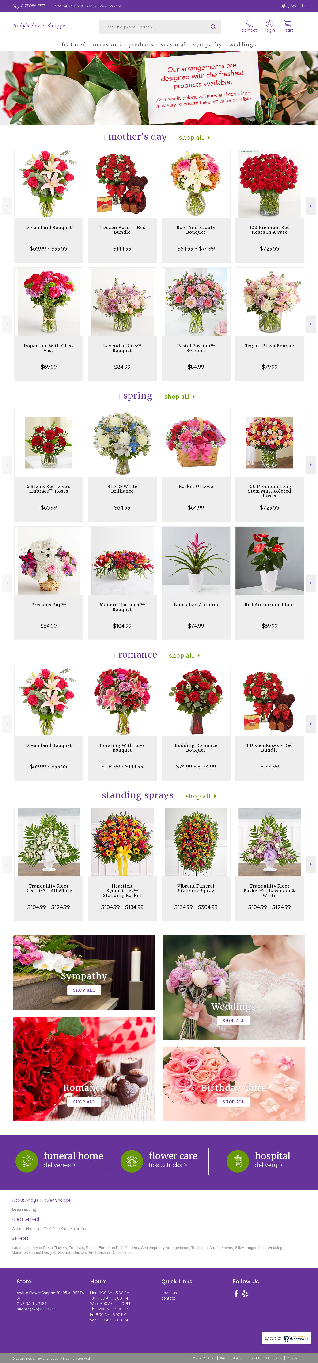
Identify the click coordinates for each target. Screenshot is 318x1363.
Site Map (293, 1358)
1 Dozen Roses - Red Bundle (122, 230)
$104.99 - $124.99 (48, 907)
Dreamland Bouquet (49, 227)
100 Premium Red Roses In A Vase (269, 230)
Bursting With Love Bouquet (122, 748)
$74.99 (196, 625)
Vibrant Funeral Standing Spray (196, 888)
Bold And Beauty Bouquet (196, 230)
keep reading (24, 1209)
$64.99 (122, 507)
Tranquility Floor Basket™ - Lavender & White (269, 890)
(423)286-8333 (33, 6)
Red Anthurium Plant (270, 604)
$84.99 (122, 366)
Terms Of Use (203, 1358)
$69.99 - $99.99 (48, 248)
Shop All (191, 137)
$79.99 (270, 366)
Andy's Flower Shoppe (39, 26)
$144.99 (122, 248)
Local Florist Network (264, 1358)
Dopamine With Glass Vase (49, 348)
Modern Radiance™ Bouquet (122, 607)
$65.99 (49, 507)
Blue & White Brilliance (122, 489)
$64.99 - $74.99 (196, 248)
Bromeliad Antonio (196, 604)
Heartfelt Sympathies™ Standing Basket (122, 890)
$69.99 (49, 366)
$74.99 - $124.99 (196, 766)
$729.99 (269, 248)
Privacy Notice (231, 1358)
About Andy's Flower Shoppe (41, 1200)
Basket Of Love (196, 486)
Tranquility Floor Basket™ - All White (48, 888)
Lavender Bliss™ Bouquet (122, 348)
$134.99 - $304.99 (196, 907)
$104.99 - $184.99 (122, 907)
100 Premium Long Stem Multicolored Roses (270, 491)
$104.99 (122, 625)
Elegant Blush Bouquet (269, 345)
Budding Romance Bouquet (196, 748)
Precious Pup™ (48, 604)
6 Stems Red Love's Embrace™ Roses (49, 489)
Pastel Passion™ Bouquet (196, 348)
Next (311, 206)
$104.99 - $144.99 (122, 766)
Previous (7, 206)
